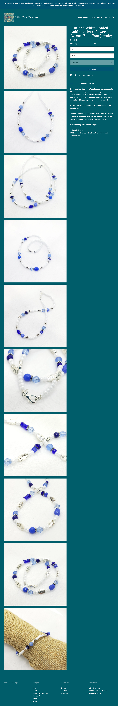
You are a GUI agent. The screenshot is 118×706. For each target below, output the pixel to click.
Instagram (64, 693)
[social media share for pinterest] (80, 75)
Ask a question (88, 75)
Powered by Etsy (95, 693)
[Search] (113, 17)
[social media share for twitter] (76, 75)
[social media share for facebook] (71, 75)
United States (85, 43)
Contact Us (36, 696)
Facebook (64, 690)
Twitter (63, 688)
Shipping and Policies (40, 693)
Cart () (107, 17)
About (85, 17)
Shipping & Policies (86, 83)
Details (73, 83)
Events (92, 17)
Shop (80, 17)
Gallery (99, 17)
